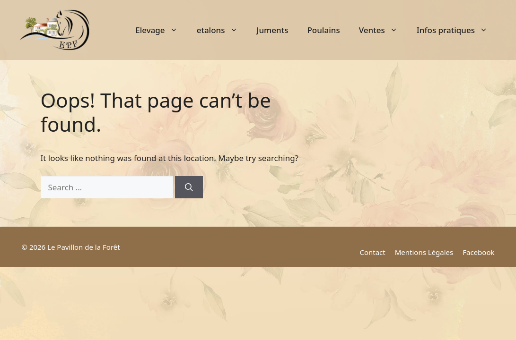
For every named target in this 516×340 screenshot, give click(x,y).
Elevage (161, 30)
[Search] (189, 187)
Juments (273, 30)
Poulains (323, 30)
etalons (222, 30)
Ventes (383, 30)
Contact (372, 252)
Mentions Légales (424, 252)
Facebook (478, 252)
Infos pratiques (457, 30)
